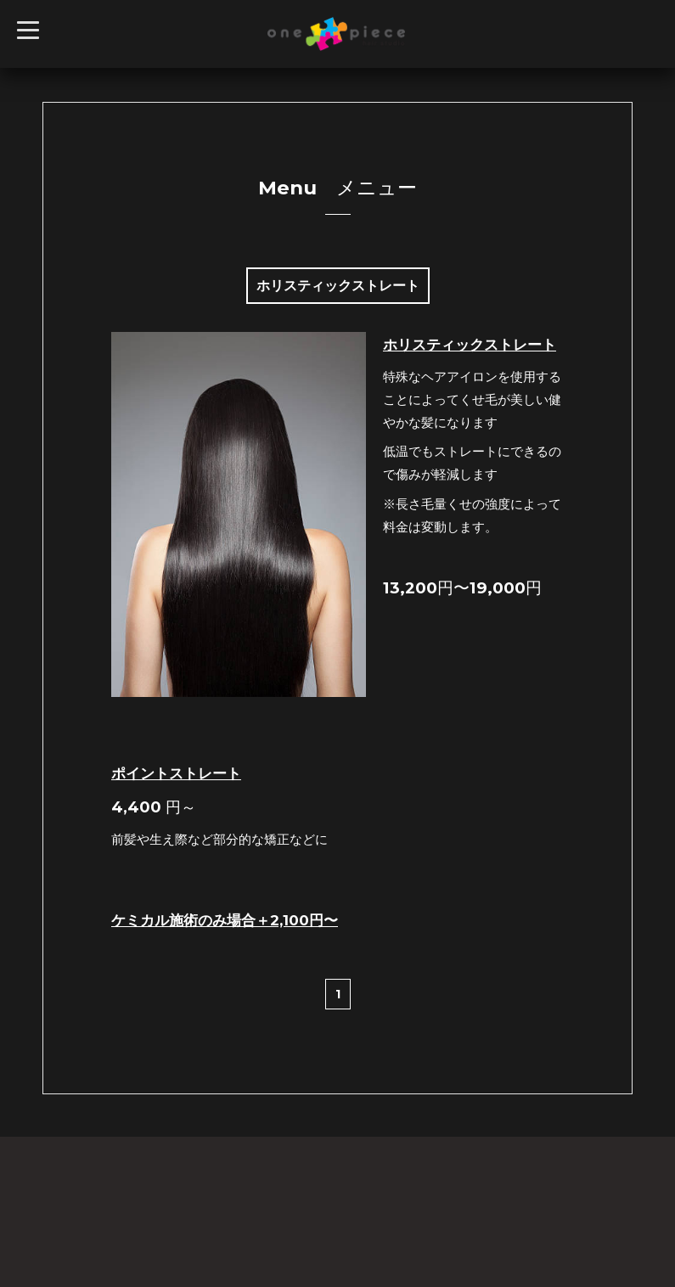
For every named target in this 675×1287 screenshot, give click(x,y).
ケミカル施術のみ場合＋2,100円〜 (224, 920)
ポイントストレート (176, 773)
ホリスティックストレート (469, 344)
